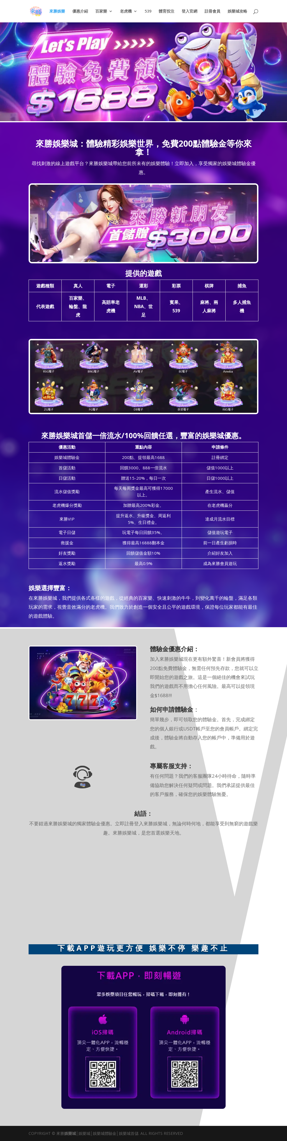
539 (148, 11)
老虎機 (126, 11)
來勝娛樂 (57, 11)
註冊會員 (212, 11)
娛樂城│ (71, 1133)
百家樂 (101, 11)
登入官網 (189, 11)
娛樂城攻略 (237, 11)
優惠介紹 (80, 11)
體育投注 (166, 11)
